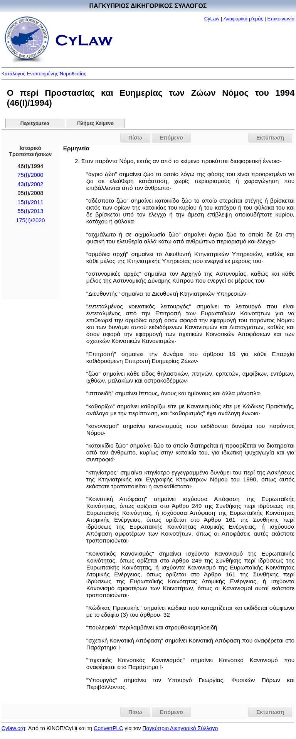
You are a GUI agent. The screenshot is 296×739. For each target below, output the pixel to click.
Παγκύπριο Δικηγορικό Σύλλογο (180, 728)
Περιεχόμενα (34, 123)
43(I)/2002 (30, 184)
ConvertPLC (108, 728)
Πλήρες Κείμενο (95, 123)
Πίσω (135, 138)
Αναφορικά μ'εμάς (243, 19)
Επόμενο (171, 138)
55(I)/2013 (30, 211)
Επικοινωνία (281, 19)
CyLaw (212, 19)
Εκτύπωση (270, 138)
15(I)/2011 (30, 202)
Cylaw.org (13, 728)
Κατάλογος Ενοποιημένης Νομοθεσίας (44, 74)
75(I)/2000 (30, 175)
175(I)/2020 (30, 220)
